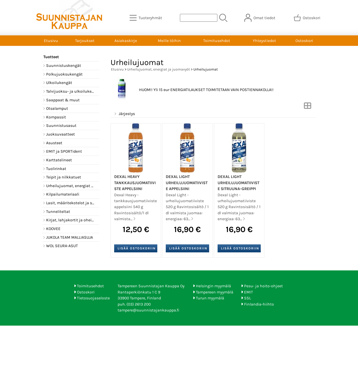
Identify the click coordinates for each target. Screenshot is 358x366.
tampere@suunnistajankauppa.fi (148, 310)
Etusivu (51, 40)
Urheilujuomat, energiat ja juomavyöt (158, 69)
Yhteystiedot (264, 40)
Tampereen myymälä (214, 292)
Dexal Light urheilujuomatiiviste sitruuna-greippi (238, 182)
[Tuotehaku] (198, 18)
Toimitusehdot (216, 40)
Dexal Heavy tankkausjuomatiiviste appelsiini (135, 182)
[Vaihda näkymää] (307, 107)
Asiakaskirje (125, 40)
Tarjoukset (85, 40)
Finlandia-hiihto (259, 304)
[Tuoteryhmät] (146, 17)
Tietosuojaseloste (93, 298)
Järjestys (124, 113)
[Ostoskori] (307, 17)
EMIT (248, 292)
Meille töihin (169, 40)
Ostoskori (304, 40)
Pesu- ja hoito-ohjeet (263, 286)
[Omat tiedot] (260, 17)
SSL (247, 298)
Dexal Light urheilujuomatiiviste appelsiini (187, 182)
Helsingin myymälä (213, 286)
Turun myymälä (210, 298)
